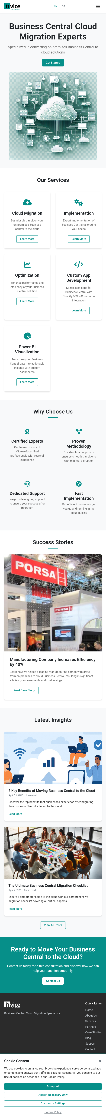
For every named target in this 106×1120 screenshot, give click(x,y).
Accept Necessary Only (53, 1095)
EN (55, 6)
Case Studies (93, 1032)
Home (89, 1010)
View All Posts (53, 925)
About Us (91, 1015)
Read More (15, 814)
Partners (90, 1026)
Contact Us (53, 981)
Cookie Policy (53, 1112)
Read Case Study (24, 690)
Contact (90, 1049)
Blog (88, 1038)
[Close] (100, 1061)
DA (63, 6)
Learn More (27, 239)
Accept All (53, 1086)
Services (90, 1021)
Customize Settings (53, 1103)
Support (90, 1043)
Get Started (53, 62)
